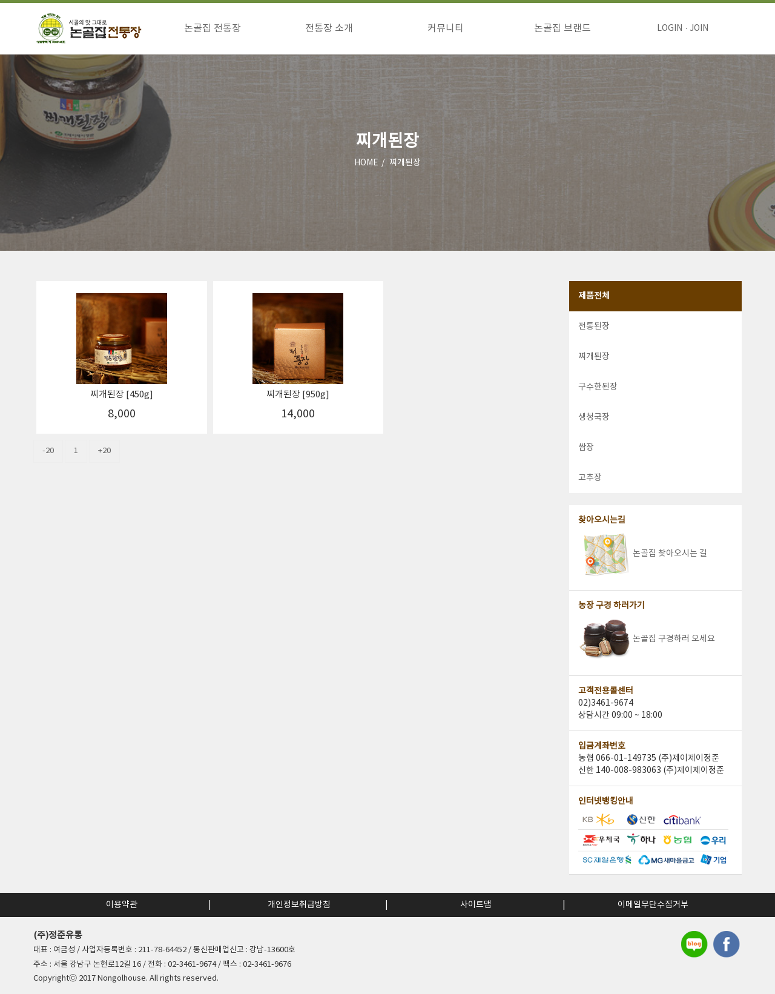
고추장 (590, 478)
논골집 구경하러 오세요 (646, 639)
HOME (366, 163)
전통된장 (594, 326)
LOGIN (669, 28)
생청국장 (594, 417)
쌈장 (586, 447)
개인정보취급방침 (299, 905)
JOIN (699, 28)
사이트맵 (476, 905)
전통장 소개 (329, 28)
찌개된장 (405, 163)
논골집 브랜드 (562, 28)
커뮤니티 (445, 28)
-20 (48, 451)
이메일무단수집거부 (653, 905)
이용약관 (121, 905)
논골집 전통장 (212, 28)
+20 (104, 451)
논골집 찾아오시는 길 (642, 553)
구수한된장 (598, 387)
